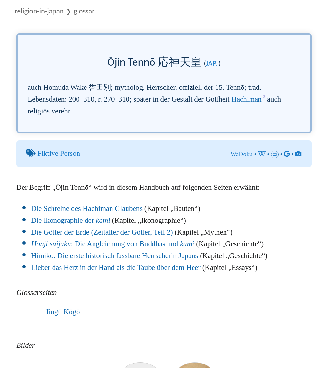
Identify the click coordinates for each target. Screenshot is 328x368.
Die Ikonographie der (70, 220)
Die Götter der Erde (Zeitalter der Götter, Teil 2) (102, 232)
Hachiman (246, 99)
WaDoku (242, 154)
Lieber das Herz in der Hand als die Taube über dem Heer (116, 267)
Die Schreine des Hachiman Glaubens (87, 209)
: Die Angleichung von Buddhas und (112, 244)
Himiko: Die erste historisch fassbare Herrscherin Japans (114, 256)
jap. (211, 63)
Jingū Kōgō (63, 312)
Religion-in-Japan (39, 10)
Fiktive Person (58, 153)
